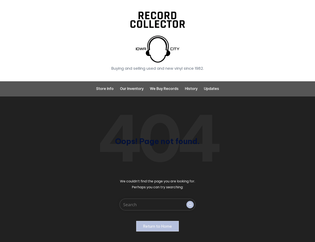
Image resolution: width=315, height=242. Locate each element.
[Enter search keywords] (157, 204)
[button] (190, 204)
